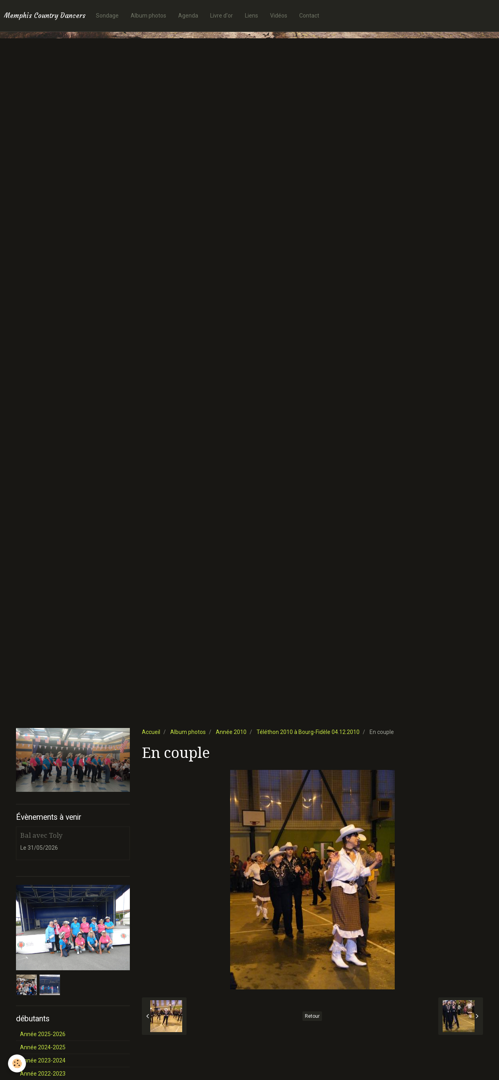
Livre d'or (221, 15)
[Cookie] (17, 1063)
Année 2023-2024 (43, 1060)
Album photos (148, 15)
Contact (309, 15)
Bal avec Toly (41, 835)
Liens (251, 15)
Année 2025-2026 (43, 1034)
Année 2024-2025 (43, 1047)
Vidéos (278, 15)
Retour (312, 1016)
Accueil (151, 732)
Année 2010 (231, 732)
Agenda (188, 15)
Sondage (107, 15)
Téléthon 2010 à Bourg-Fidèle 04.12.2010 (308, 732)
